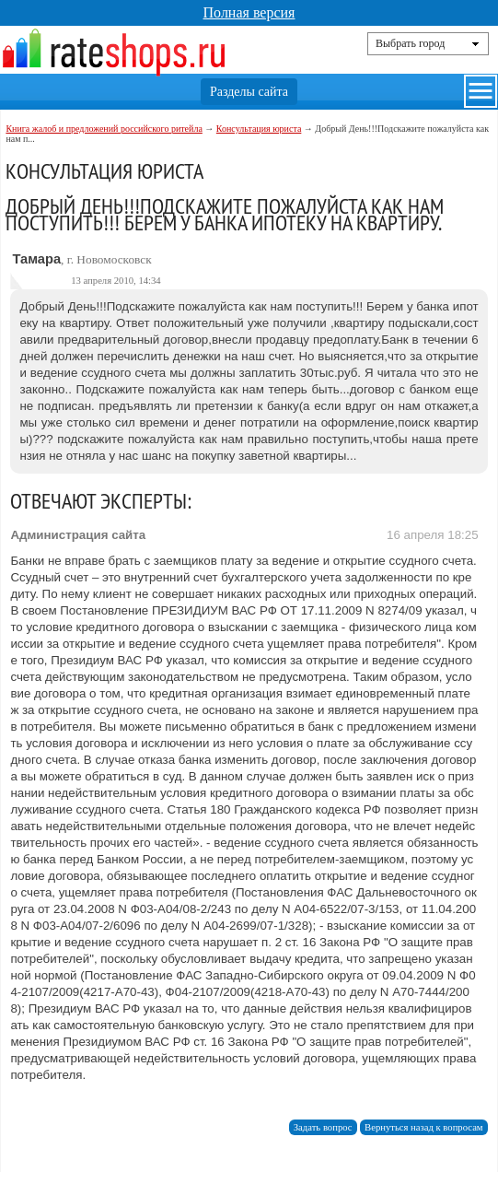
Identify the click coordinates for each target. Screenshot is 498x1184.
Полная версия (249, 12)
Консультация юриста (259, 128)
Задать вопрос (323, 1127)
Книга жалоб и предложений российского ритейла (104, 128)
